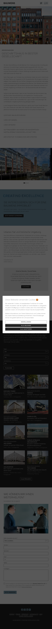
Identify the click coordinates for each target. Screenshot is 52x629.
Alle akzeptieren (26, 329)
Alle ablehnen (26, 325)
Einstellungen (26, 322)
